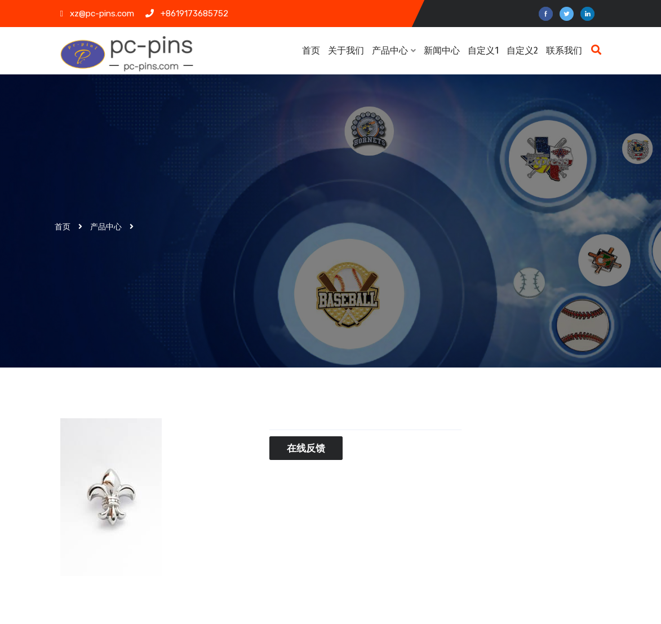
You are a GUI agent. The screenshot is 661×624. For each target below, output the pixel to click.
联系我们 (564, 50)
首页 (311, 50)
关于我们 (346, 50)
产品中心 (394, 50)
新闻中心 (443, 50)
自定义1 (483, 50)
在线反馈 (306, 448)
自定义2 (522, 50)
